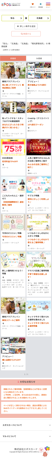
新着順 (13, 58)
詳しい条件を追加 (26, 26)
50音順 (39, 58)
